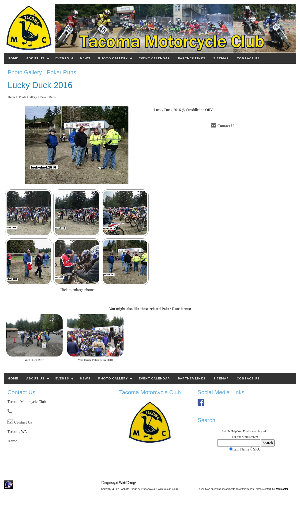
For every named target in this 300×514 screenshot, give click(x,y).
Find (246, 431)
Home (12, 441)
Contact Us (223, 126)
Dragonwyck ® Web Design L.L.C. (159, 489)
